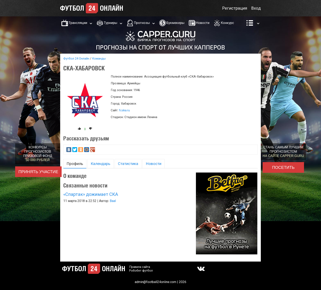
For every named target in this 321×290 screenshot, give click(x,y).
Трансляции (78, 23)
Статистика (128, 163)
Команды (99, 58)
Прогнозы (142, 23)
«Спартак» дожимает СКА (90, 194)
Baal (113, 201)
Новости (202, 23)
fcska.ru (124, 110)
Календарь (100, 163)
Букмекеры (175, 23)
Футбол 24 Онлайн (76, 58)
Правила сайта (139, 267)
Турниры (110, 23)
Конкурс (227, 23)
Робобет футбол (141, 270)
